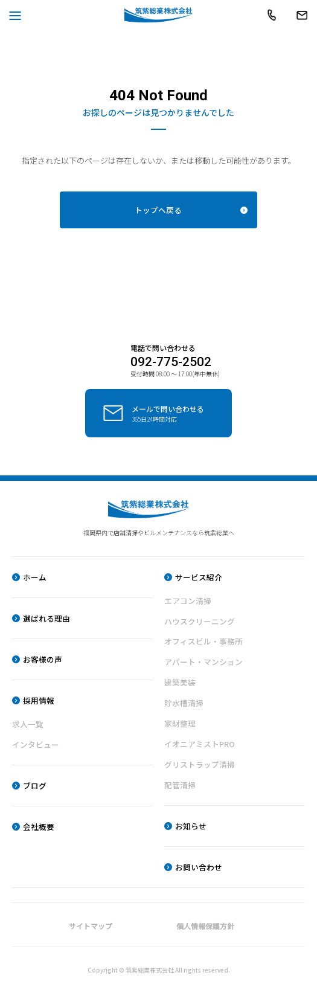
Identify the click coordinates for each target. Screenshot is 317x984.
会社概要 (38, 825)
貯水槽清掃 (183, 701)
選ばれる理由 (46, 614)
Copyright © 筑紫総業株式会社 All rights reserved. (159, 969)
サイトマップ (90, 926)
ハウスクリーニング (199, 618)
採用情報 (38, 697)
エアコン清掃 (187, 597)
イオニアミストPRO (199, 742)
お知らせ (191, 825)
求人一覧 (27, 721)
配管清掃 (180, 784)
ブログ (34, 783)
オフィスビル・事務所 (203, 639)
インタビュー (35, 742)
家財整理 (180, 722)
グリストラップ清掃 (199, 763)
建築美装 (180, 680)
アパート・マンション (203, 659)
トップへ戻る (158, 210)
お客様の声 (42, 656)
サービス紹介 (198, 573)
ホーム (34, 573)
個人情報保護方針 (205, 926)
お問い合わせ (198, 867)
